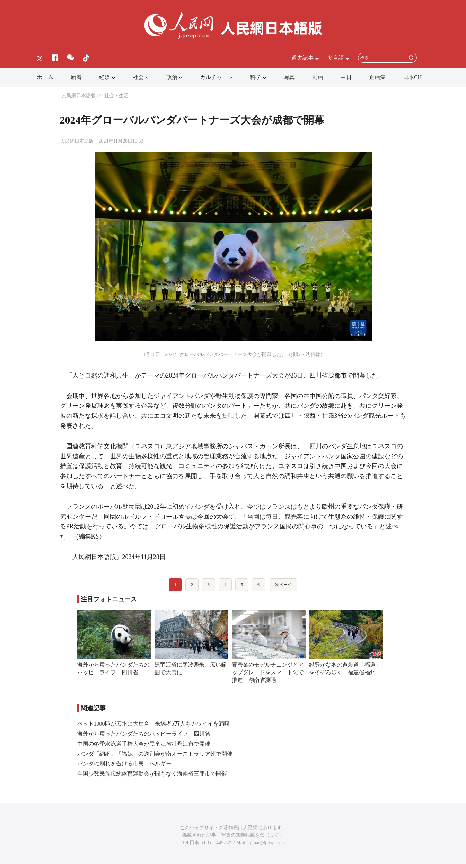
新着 (76, 77)
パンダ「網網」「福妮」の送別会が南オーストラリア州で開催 (154, 754)
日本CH (412, 77)
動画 (317, 77)
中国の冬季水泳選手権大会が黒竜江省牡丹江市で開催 (143, 744)
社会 (138, 77)
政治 (171, 77)
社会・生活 (116, 95)
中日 (346, 77)
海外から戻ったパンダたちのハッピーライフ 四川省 (143, 734)
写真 (289, 77)
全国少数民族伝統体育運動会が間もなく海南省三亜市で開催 (152, 774)
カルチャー (214, 77)
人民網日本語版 (79, 95)
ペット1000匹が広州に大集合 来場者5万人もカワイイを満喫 (153, 724)
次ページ (283, 584)
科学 (255, 77)
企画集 (377, 77)
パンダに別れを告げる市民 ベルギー (124, 763)
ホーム (45, 77)
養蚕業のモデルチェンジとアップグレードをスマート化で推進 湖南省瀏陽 (268, 672)
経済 (104, 77)
